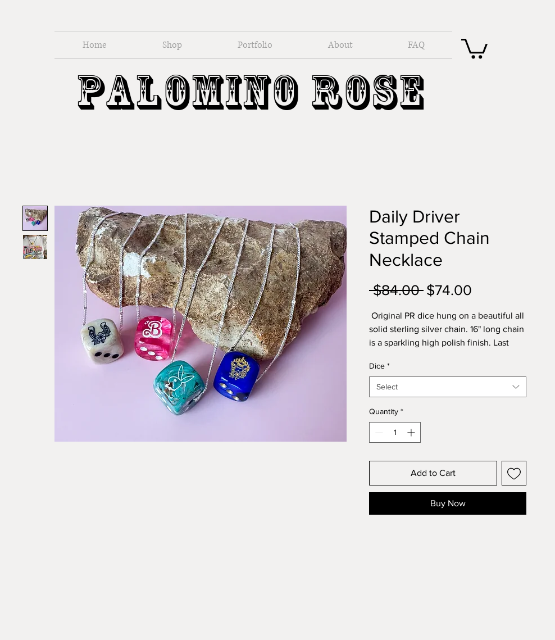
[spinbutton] (395, 432)
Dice (379, 365)
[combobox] (447, 387)
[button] (474, 47)
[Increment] (412, 432)
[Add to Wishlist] (514, 473)
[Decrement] (378, 432)
